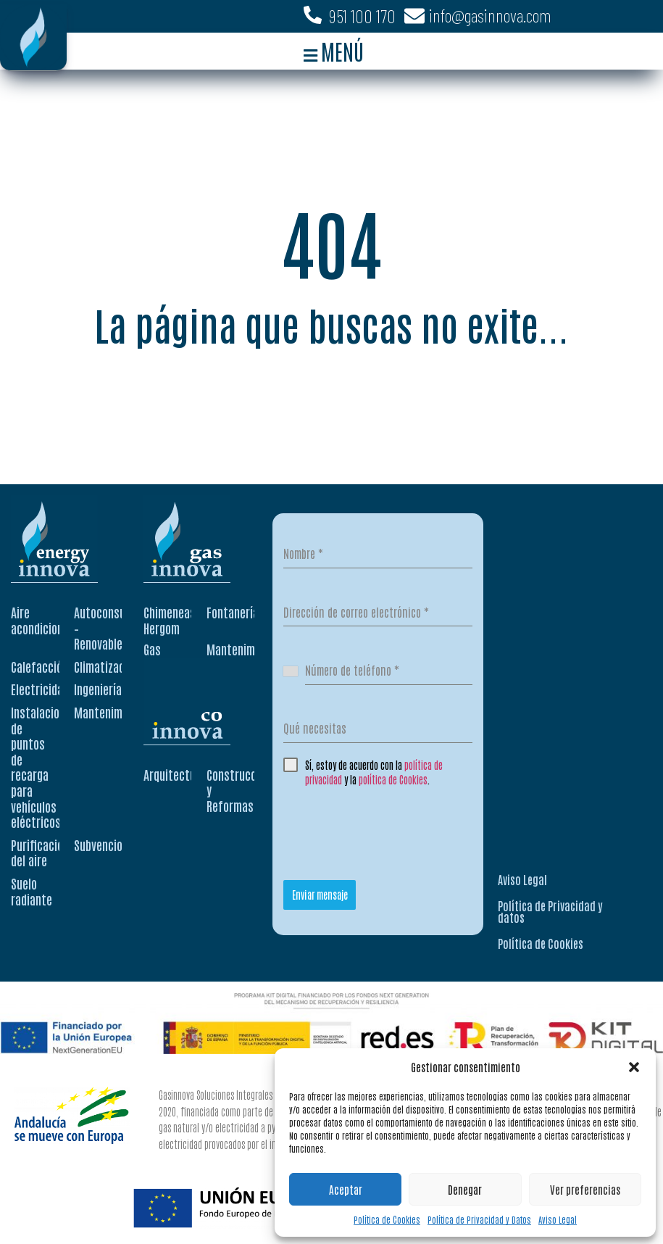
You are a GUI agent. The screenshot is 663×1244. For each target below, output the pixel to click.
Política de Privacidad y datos (550, 911)
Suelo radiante (31, 891)
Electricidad (40, 688)
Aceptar (345, 1189)
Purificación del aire (40, 852)
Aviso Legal (557, 1219)
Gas (152, 649)
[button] (634, 1067)
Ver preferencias (585, 1189)
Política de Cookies (387, 1219)
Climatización (106, 666)
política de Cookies (393, 779)
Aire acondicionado (45, 619)
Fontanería (233, 612)
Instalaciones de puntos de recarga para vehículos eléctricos (44, 766)
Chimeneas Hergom (169, 619)
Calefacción (39, 666)
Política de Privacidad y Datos (479, 1219)
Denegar (465, 1189)
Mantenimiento (111, 712)
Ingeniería (98, 688)
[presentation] (393, 829)
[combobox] (294, 670)
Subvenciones (107, 844)
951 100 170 (362, 16)
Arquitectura (174, 774)
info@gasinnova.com (490, 15)
